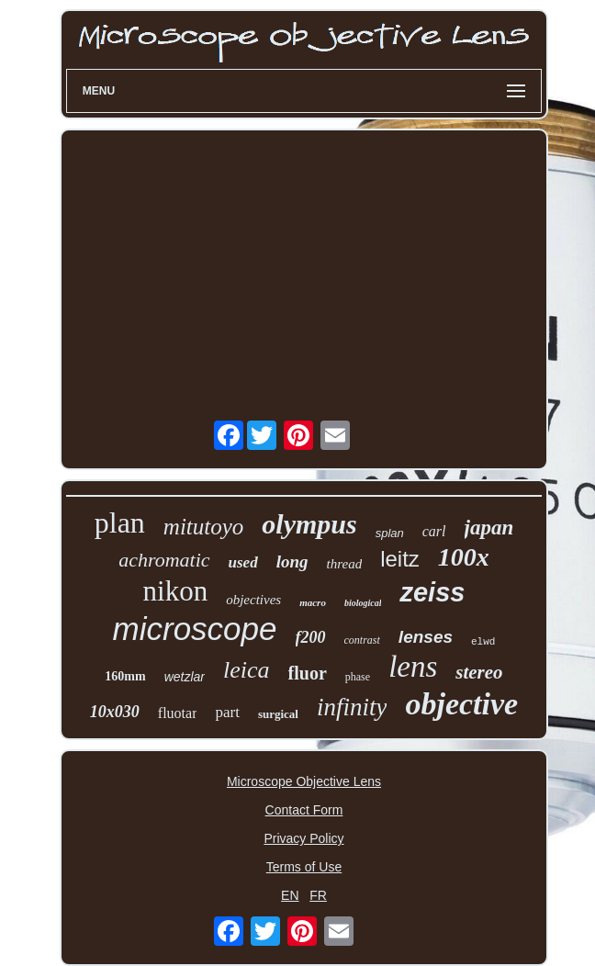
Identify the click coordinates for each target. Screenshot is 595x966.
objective (461, 704)
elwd (483, 641)
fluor (307, 673)
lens (412, 666)
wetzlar (184, 676)
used (243, 562)
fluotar (177, 713)
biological (363, 603)
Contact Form (304, 810)
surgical (278, 714)
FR (318, 895)
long (292, 561)
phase (357, 676)
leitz (400, 558)
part (227, 712)
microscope (195, 628)
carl (434, 531)
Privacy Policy (303, 838)
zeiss (432, 592)
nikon (175, 591)
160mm (125, 676)
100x (463, 557)
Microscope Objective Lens (304, 781)
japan (489, 527)
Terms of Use (304, 866)
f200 (311, 637)
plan (120, 522)
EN (289, 895)
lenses (426, 636)
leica (246, 670)
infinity (352, 707)
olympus (309, 524)
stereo (478, 672)
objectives (253, 599)
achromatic (163, 559)
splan (390, 533)
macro (312, 602)
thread (345, 563)
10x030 (115, 711)
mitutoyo (203, 526)
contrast (362, 640)
